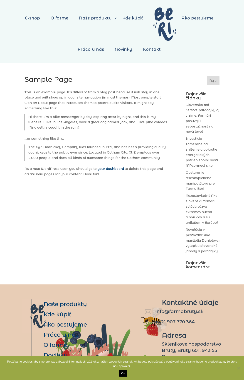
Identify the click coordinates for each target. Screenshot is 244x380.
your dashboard (111, 169)
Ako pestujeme (65, 324)
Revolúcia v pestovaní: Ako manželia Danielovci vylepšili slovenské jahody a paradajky (202, 240)
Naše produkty (65, 304)
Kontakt (152, 49)
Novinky (123, 49)
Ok (123, 373)
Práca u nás (91, 49)
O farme (55, 345)
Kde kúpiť (57, 314)
